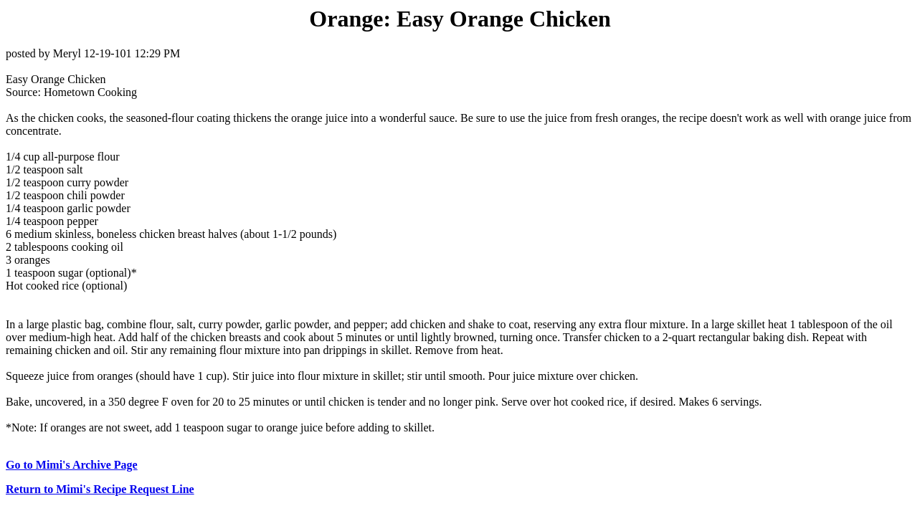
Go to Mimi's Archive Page (72, 465)
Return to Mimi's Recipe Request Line (100, 489)
